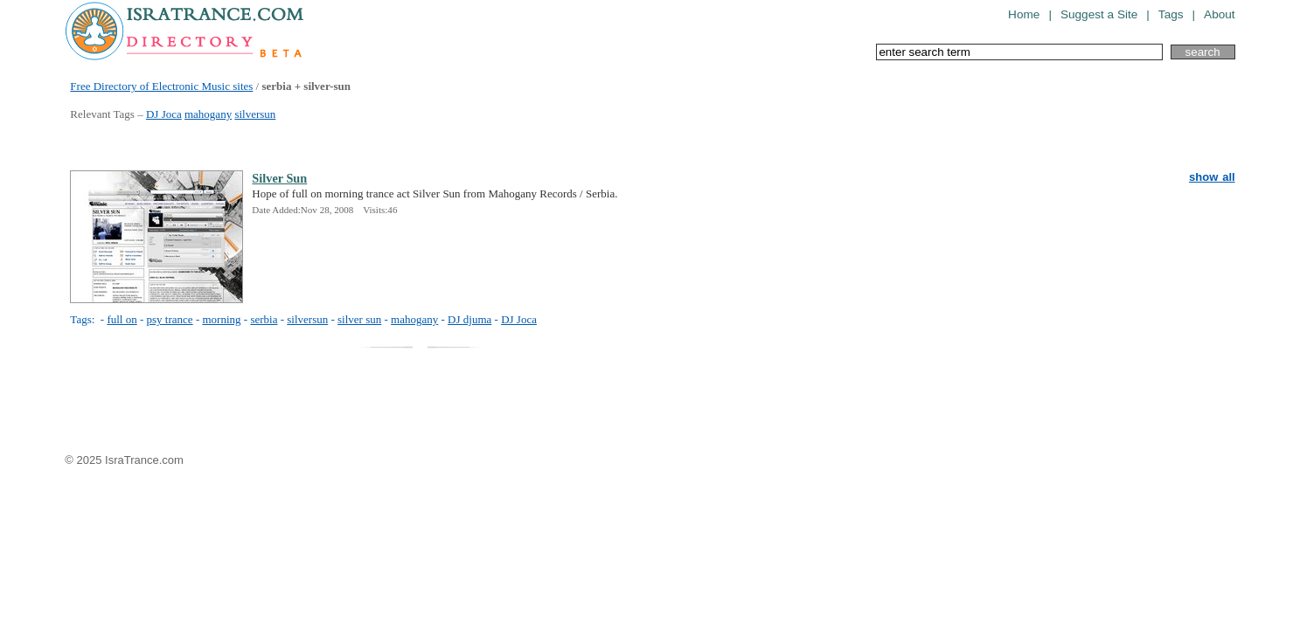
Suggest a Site (1098, 14)
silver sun (359, 319)
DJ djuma (469, 319)
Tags (1171, 14)
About (1219, 14)
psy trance (170, 319)
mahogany (208, 114)
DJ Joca (164, 114)
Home (1023, 14)
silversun (254, 114)
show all (1212, 176)
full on (121, 319)
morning (221, 319)
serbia (263, 319)
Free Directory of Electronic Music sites (161, 86)
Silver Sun (279, 178)
